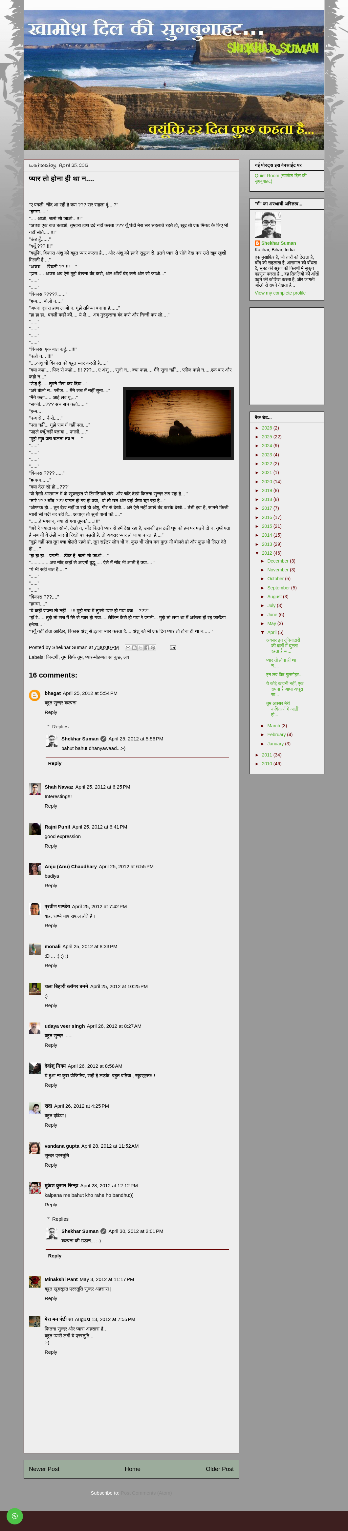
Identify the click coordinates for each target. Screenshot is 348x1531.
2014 (267, 535)
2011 (267, 754)
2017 (267, 508)
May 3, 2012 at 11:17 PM (107, 1279)
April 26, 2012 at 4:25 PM (81, 1106)
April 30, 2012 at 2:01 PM (135, 1231)
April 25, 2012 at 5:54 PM (90, 693)
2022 (267, 463)
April (272, 632)
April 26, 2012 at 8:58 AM (95, 1066)
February (277, 734)
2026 (267, 428)
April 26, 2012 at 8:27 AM (114, 1026)
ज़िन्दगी (52, 657)
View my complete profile (280, 293)
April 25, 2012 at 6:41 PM (99, 827)
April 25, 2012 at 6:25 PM (103, 787)
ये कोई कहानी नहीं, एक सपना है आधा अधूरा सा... (284, 689)
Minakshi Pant (61, 1279)
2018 (267, 499)
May (272, 623)
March (274, 725)
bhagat (53, 693)
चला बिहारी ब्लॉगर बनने (66, 986)
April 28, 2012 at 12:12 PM (109, 1185)
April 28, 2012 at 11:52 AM (110, 1146)
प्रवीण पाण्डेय (57, 906)
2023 (267, 454)
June (272, 614)
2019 (267, 490)
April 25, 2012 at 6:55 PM (126, 866)
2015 (267, 526)
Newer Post (44, 1469)
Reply (51, 712)
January (276, 743)
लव (126, 657)
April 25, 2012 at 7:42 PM (99, 906)
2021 (267, 472)
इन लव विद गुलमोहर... (284, 674)
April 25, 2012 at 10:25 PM (119, 986)
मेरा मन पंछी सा (59, 1319)
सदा (48, 1106)
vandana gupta (62, 1146)
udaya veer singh (65, 1026)
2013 (267, 544)
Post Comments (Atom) (146, 1493)
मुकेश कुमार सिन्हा (61, 1185)
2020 (267, 481)
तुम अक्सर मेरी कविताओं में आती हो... (282, 709)
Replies (60, 726)
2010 (267, 763)
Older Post (220, 1469)
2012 (267, 553)
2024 (267, 445)
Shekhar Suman (79, 738)
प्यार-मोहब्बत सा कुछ (103, 657)
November (278, 569)
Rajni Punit (57, 827)
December (278, 561)
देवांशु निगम (55, 1066)
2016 (267, 517)
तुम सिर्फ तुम (71, 657)
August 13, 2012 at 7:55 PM (105, 1319)
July (272, 605)
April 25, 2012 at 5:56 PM (135, 738)
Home (133, 1469)
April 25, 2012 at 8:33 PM (89, 946)
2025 (267, 436)
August (275, 596)
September (279, 587)
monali (52, 946)
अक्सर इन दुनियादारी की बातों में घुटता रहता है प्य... (283, 646)
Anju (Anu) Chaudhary (71, 866)
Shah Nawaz (59, 787)
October (276, 578)
